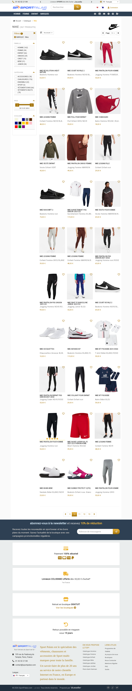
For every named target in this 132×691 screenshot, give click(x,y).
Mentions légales (111, 663)
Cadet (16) (22, 59)
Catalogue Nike (88, 660)
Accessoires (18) (25, 76)
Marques (44, 14)
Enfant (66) (22, 53)
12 (84, 514)
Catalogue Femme (89, 654)
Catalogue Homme (89, 651)
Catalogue (27, 21)
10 (74, 514)
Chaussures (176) (25, 79)
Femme (26, 14)
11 (79, 514)
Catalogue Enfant (89, 657)
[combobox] (62, 7)
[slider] (17, 105)
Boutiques (108, 657)
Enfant (34, 14)
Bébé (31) (21, 61)
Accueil (17, 21)
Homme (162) (23, 47)
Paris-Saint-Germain (90, 669)
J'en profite (78, 2)
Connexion (113, 8)
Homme (17, 14)
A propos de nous (111, 654)
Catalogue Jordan (89, 666)
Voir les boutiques (66, 607)
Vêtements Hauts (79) (25, 91)
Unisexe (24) (22, 56)
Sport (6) (21, 85)
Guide (107, 669)
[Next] (65, 514)
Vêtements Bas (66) (26, 88)
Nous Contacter (110, 660)
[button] (111, 1)
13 (89, 514)
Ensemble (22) (23, 82)
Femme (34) (22, 50)
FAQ (106, 666)
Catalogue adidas (89, 663)
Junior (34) (22, 64)
